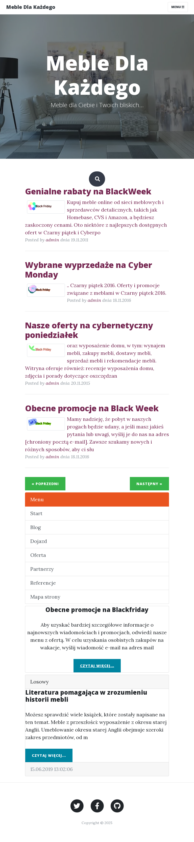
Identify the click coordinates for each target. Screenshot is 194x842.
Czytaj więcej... (97, 665)
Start (36, 513)
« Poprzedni (45, 483)
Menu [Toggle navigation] (177, 7)
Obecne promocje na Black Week (92, 408)
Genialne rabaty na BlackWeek (88, 191)
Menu (37, 499)
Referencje (43, 583)
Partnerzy (42, 569)
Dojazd (38, 541)
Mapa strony (45, 597)
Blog (35, 527)
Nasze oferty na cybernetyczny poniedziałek (89, 330)
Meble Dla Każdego (30, 7)
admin (52, 240)
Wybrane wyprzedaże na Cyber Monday (88, 269)
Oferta (38, 555)
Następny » (149, 483)
